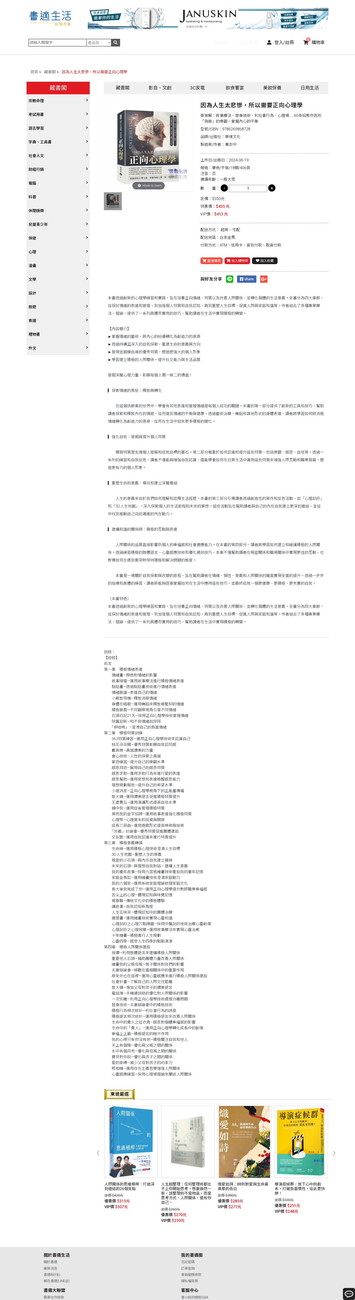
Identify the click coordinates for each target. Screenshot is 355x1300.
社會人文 (36, 156)
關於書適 (50, 1235)
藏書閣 (50, 72)
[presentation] (98, 1144)
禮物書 (34, 334)
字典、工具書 (40, 142)
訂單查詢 (119, 1242)
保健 (32, 238)
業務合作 (188, 1248)
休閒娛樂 (36, 210)
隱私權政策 (120, 1254)
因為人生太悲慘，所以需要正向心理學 (94, 72)
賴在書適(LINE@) (57, 1254)
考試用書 (36, 114)
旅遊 (32, 307)
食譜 (32, 320)
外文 (32, 348)
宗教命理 (36, 101)
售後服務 (256, 1248)
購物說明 (256, 1242)
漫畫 (32, 265)
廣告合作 (188, 1254)
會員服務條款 (122, 1248)
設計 (32, 293)
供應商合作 (189, 1242)
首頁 (34, 72)
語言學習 (36, 128)
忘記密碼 (119, 1235)
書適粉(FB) (52, 1248)
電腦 (32, 183)
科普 (32, 197)
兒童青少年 (38, 224)
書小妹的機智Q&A (263, 1235)
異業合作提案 (191, 1235)
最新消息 (50, 1242)
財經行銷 (36, 169)
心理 (32, 252)
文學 (32, 279)
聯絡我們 (256, 1254)
